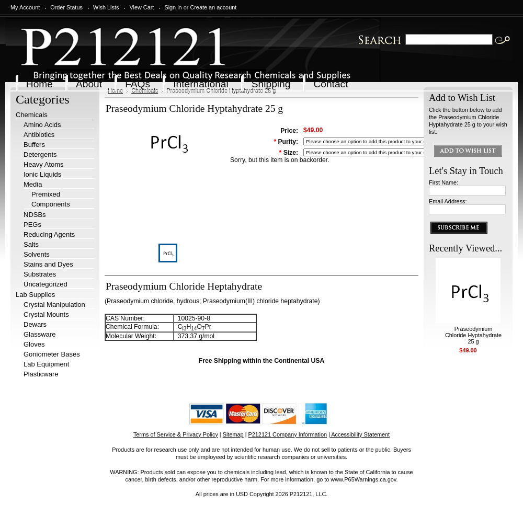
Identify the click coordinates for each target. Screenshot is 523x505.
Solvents (37, 254)
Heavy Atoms (44, 164)
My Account (25, 7)
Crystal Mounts (46, 314)
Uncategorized (45, 284)
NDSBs (35, 215)
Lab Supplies (35, 295)
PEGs (32, 224)
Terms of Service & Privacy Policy (175, 434)
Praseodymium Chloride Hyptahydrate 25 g (473, 335)
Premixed (45, 194)
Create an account (213, 7)
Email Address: (448, 201)
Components (50, 204)
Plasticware (41, 374)
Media (33, 184)
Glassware (39, 334)
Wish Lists (106, 7)
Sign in (172, 7)
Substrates (40, 274)
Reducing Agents (49, 234)
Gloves (34, 344)
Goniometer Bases (52, 354)
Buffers (34, 144)
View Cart (141, 7)
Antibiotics (39, 135)
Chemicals (32, 115)
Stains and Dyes (48, 264)
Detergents (40, 154)
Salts (31, 244)
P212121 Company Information (287, 434)
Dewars (35, 324)
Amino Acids (42, 125)
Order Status (66, 7)
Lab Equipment (46, 364)
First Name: (443, 182)
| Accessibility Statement (359, 434)
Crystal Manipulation (54, 304)
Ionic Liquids (42, 174)
